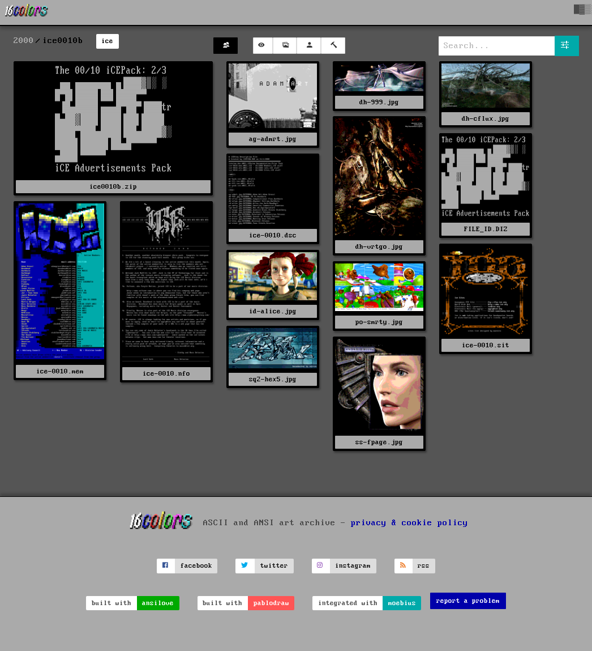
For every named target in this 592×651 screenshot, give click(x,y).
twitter (274, 565)
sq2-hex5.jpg (273, 379)
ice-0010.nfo (166, 373)
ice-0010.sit (485, 345)
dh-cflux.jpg (485, 118)
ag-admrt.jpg (273, 139)
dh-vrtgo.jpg (379, 246)
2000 (24, 40)
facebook (196, 565)
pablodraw (271, 603)
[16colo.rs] (26, 12)
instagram (353, 565)
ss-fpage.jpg (379, 442)
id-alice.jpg (273, 311)
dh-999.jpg (379, 102)
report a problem (468, 601)
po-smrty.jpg (379, 322)
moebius (402, 603)
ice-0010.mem (60, 371)
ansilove (158, 603)
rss (424, 565)
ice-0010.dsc (273, 235)
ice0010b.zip (113, 186)
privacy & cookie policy (409, 522)
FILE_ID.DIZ (486, 229)
